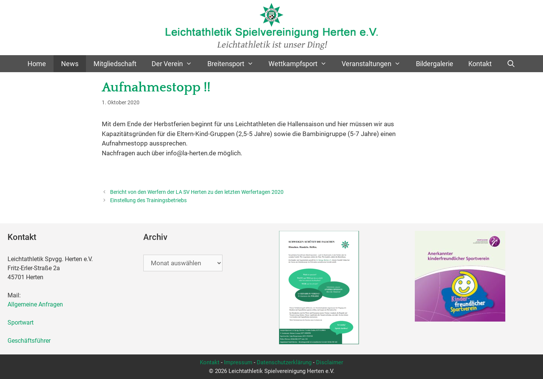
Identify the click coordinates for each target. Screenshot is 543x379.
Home (37, 64)
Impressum (238, 362)
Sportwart (22, 322)
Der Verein (175, 63)
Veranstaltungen (375, 63)
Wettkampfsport (301, 63)
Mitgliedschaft (115, 64)
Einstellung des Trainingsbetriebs (148, 200)
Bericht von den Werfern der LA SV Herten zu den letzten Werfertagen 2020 (197, 192)
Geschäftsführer (29, 340)
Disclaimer (329, 362)
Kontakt (480, 64)
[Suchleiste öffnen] (511, 63)
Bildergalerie (434, 64)
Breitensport (234, 63)
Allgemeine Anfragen (35, 304)
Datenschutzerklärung (284, 362)
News (69, 64)
